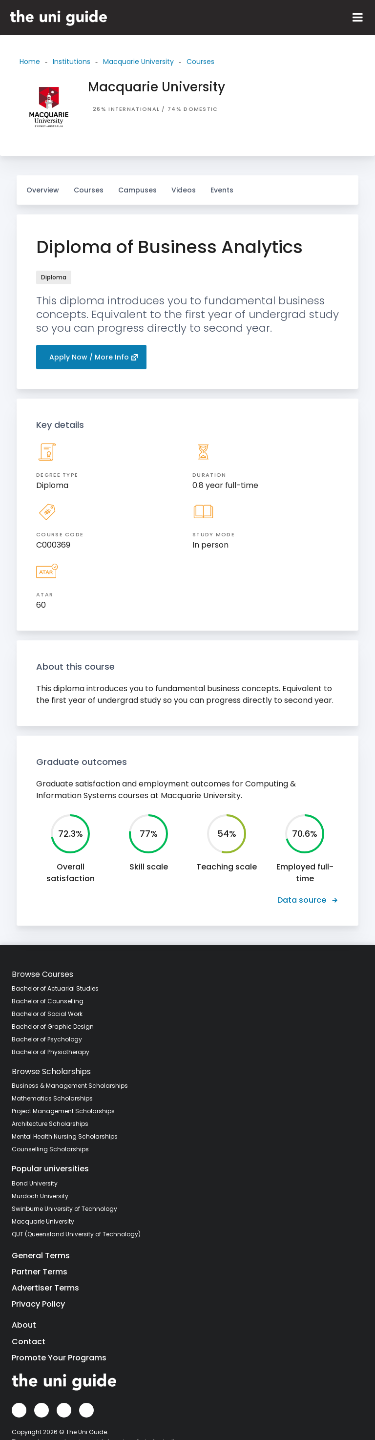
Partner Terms (39, 1271)
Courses (89, 185)
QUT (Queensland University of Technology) (76, 1234)
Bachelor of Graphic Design (53, 1026)
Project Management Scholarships (63, 1111)
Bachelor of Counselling (47, 1001)
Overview (42, 190)
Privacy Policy (38, 1304)
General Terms (41, 1255)
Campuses (137, 185)
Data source (308, 900)
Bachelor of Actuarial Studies (55, 988)
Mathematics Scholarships (52, 1098)
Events (221, 190)
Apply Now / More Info (93, 357)
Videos (183, 185)
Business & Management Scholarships (70, 1085)
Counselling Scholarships (50, 1149)
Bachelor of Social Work (47, 1014)
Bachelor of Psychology (47, 1039)
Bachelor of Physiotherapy (50, 1052)
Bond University (35, 1183)
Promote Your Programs (59, 1357)
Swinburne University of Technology (64, 1209)
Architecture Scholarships (50, 1124)
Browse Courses (42, 974)
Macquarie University (43, 1221)
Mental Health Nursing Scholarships (65, 1136)
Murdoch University (40, 1196)
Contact (28, 1341)
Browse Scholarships (51, 1071)
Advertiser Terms (45, 1287)
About (24, 1325)
